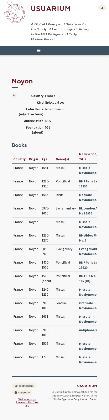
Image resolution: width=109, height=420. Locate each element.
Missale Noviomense (88, 170)
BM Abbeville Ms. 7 (88, 237)
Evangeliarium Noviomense (90, 251)
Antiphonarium (90, 330)
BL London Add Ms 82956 (90, 210)
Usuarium (51, 9)
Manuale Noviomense (88, 197)
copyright (22, 392)
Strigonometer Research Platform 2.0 (27, 402)
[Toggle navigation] (39, 50)
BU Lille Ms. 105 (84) (87, 278)
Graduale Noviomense (88, 305)
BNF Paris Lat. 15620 (89, 264)
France (50, 96)
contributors (24, 385)
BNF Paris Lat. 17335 (89, 183)
